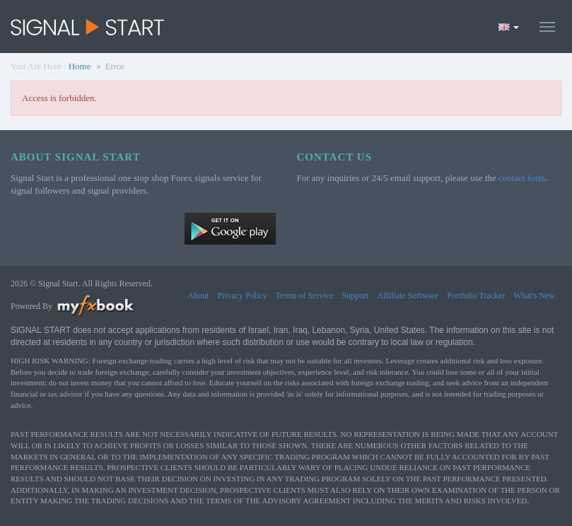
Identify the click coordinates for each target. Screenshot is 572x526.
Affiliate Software (407, 295)
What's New (534, 295)
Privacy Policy (242, 295)
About (198, 295)
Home (80, 66)
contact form (521, 178)
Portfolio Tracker (476, 295)
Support (355, 295)
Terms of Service (305, 295)
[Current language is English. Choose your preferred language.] (508, 27)
